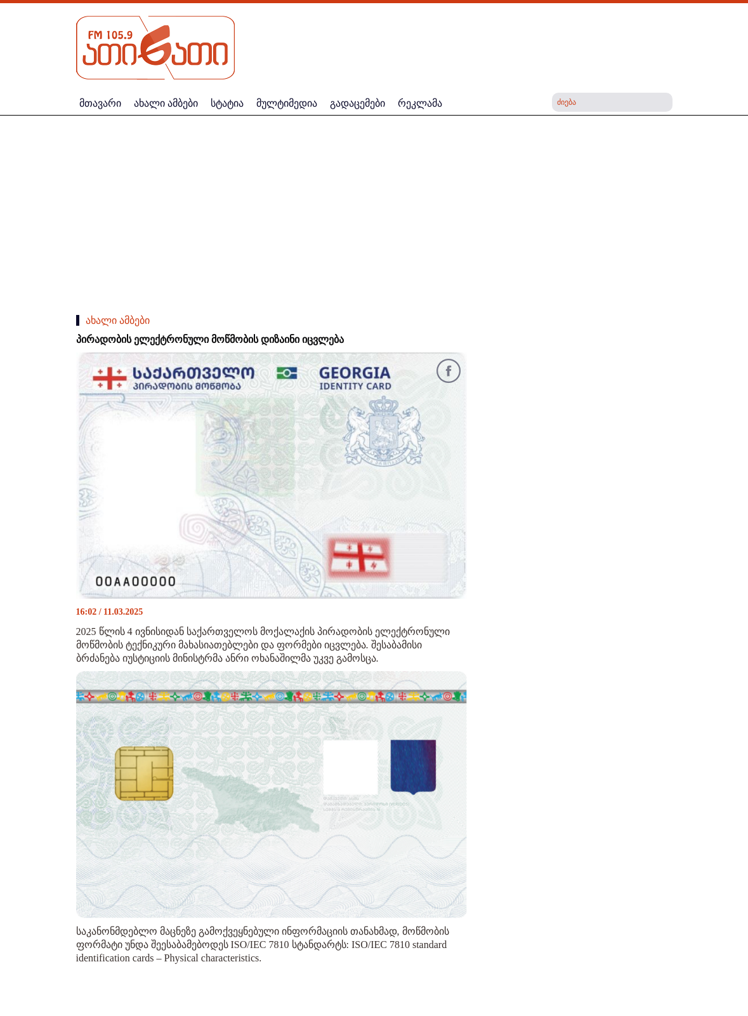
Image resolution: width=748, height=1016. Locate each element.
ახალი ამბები (118, 320)
